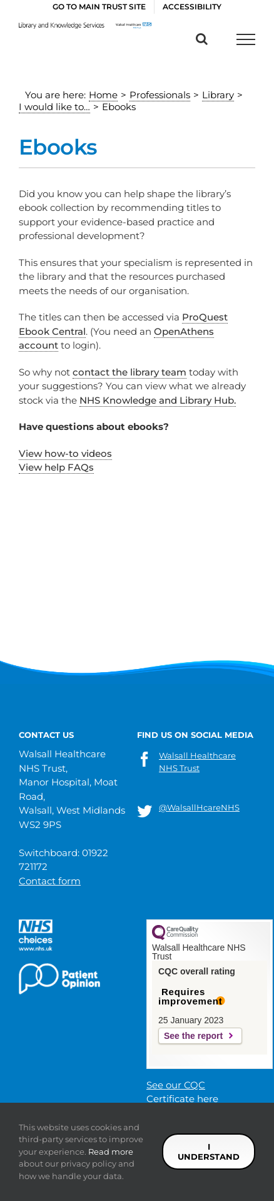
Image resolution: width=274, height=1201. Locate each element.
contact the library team (129, 372)
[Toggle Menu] (246, 39)
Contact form (50, 881)
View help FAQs (56, 467)
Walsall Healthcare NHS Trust (197, 761)
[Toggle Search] (202, 39)
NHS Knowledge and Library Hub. (157, 400)
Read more (110, 1152)
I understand (209, 1152)
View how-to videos (65, 453)
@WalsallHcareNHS (199, 807)
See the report (193, 1036)
